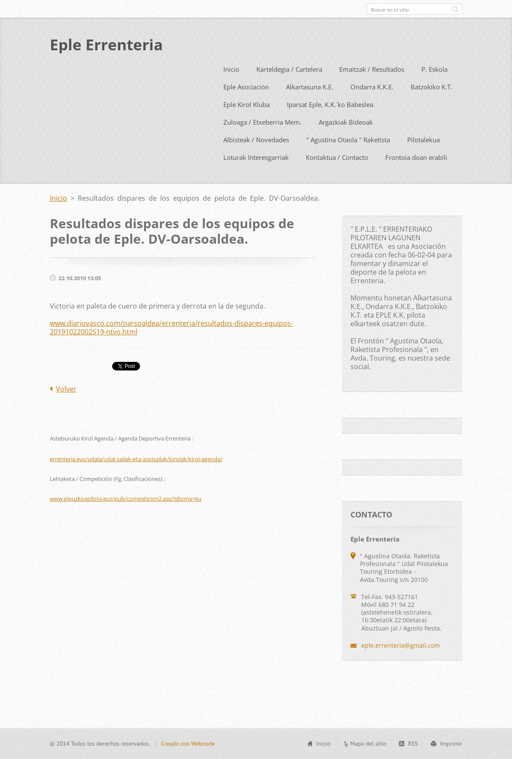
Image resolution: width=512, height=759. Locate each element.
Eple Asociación (246, 105)
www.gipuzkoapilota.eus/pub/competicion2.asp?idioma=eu (125, 516)
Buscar (455, 9)
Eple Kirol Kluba (246, 122)
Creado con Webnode (188, 748)
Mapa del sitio (368, 748)
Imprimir (451, 748)
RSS (413, 748)
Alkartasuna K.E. (309, 105)
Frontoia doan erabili (416, 175)
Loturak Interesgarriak (256, 175)
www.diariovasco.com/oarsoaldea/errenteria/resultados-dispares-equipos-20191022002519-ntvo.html (171, 346)
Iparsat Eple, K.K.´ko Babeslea (330, 122)
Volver (66, 407)
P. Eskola (434, 87)
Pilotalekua (423, 157)
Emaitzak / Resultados (371, 87)
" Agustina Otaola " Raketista (348, 157)
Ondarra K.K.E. (371, 105)
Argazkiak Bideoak (346, 140)
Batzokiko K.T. (431, 105)
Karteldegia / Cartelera (289, 87)
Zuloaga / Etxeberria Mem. (262, 140)
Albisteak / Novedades (256, 157)
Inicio (231, 87)
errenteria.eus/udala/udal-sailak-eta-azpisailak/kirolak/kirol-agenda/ (136, 477)
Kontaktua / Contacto (337, 175)
